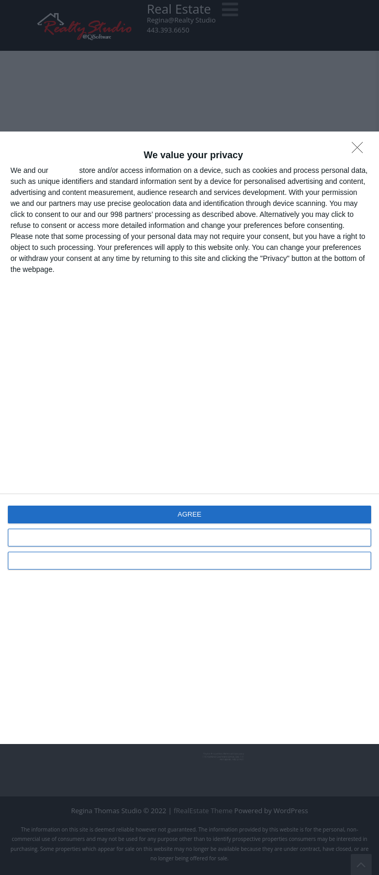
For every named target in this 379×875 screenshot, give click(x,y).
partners (63, 170)
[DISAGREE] (360, 150)
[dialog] (189, 438)
